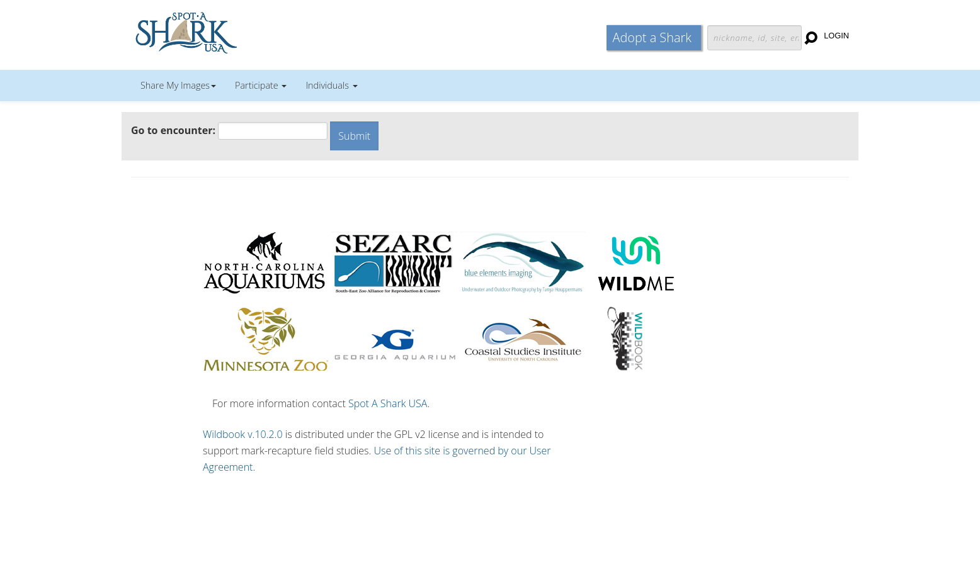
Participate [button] (261, 85)
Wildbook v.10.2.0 (243, 434)
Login (836, 35)
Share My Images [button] (178, 85)
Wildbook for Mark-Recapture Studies (241, 31)
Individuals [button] (331, 85)
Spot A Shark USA (388, 403)
